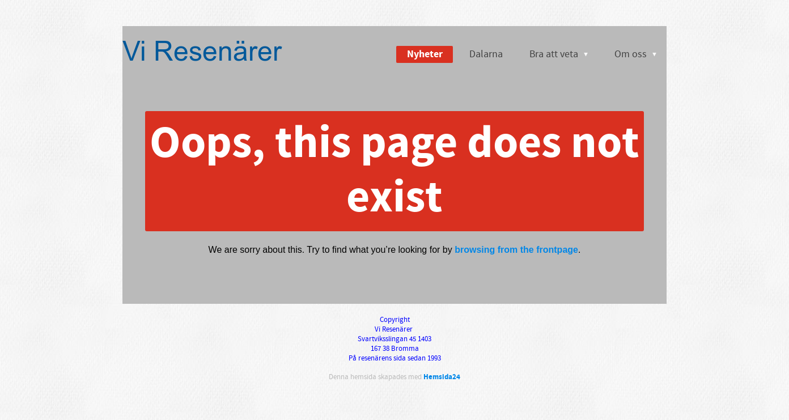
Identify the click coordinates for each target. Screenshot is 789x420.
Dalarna (486, 54)
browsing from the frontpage (516, 249)
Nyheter (425, 54)
